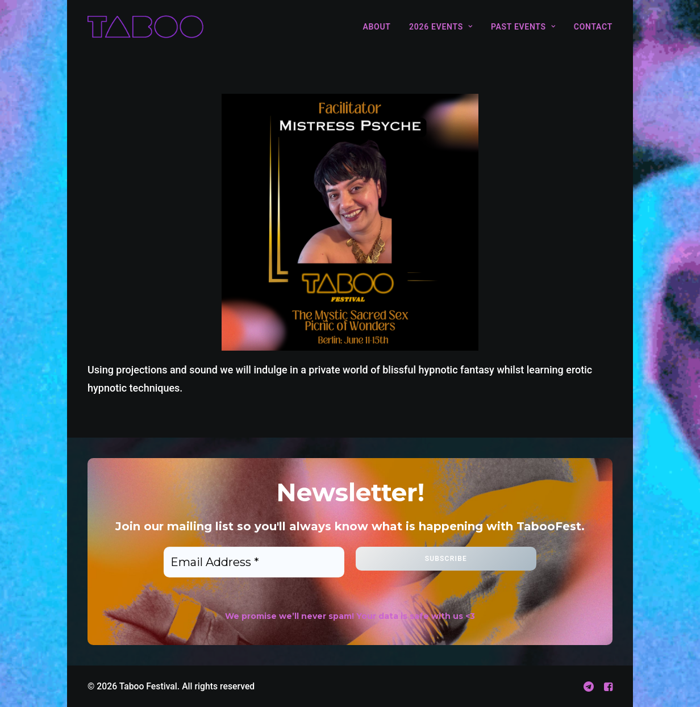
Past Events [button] (523, 26)
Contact (593, 26)
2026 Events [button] (440, 26)
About (376, 26)
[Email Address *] (254, 562)
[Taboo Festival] (145, 26)
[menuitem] (380, 26)
